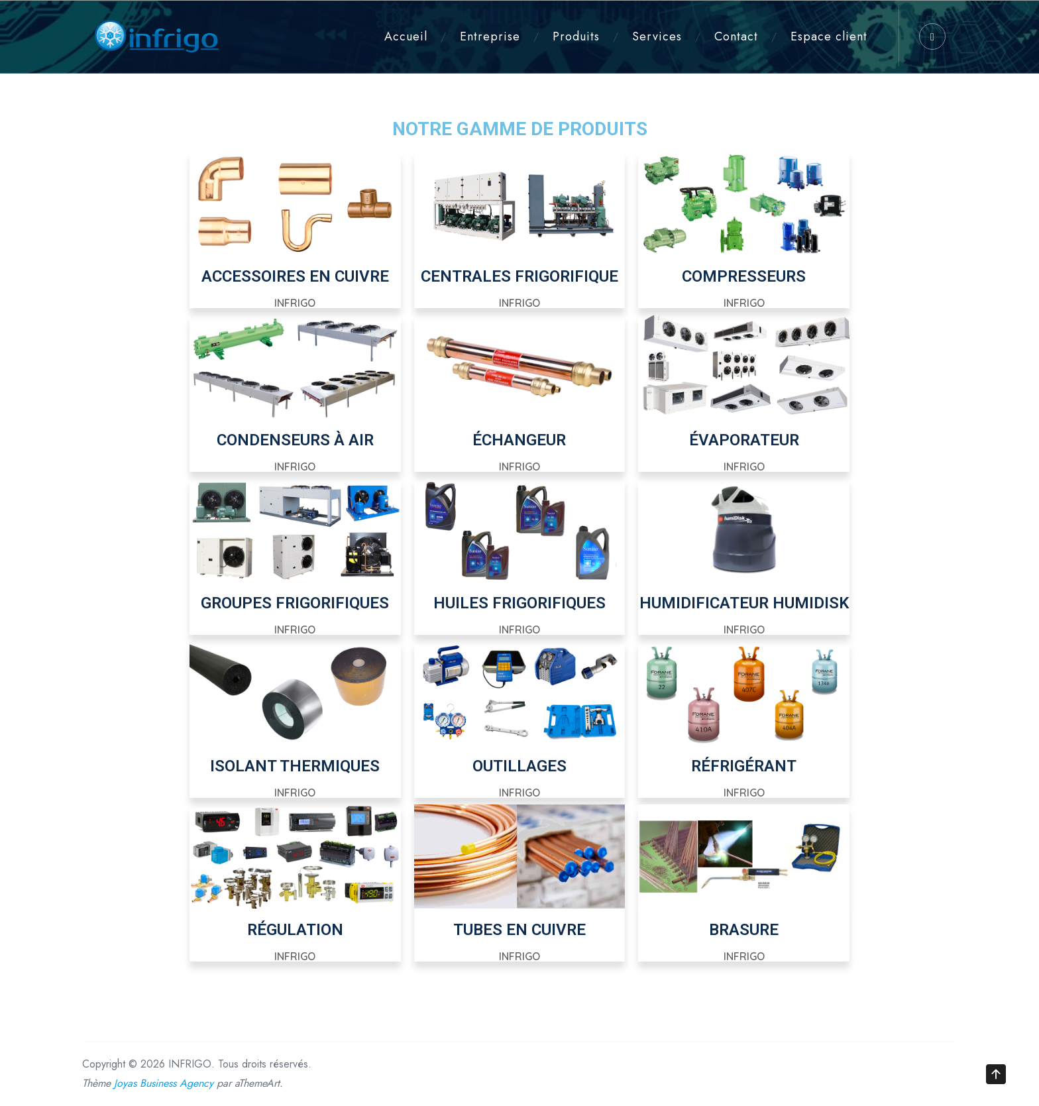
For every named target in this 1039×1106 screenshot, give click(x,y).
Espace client (829, 36)
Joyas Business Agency (163, 1083)
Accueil (405, 36)
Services (657, 36)
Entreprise (490, 36)
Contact (736, 36)
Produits (576, 36)
